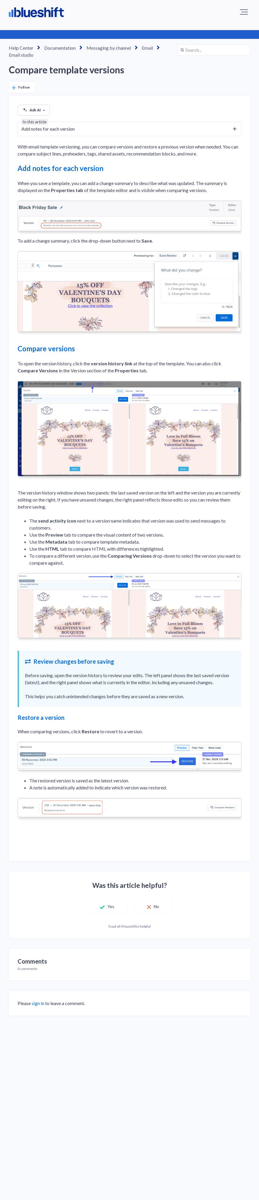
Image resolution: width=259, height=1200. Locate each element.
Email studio (21, 55)
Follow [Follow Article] (24, 87)
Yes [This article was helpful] (111, 906)
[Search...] (214, 50)
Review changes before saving (69, 661)
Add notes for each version (60, 168)
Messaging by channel (108, 48)
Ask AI (33, 110)
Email (147, 48)
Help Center (21, 48)
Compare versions (46, 348)
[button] (244, 12)
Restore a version (41, 717)
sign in (38, 1003)
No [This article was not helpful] (156, 906)
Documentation (60, 48)
